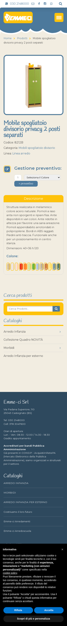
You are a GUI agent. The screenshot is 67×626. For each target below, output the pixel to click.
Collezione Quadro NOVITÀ (23, 339)
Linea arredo (21, 153)
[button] (62, 549)
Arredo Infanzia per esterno (23, 356)
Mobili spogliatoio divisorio (37, 148)
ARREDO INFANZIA (16, 483)
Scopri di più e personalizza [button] (33, 618)
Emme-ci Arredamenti (17, 521)
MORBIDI (10, 492)
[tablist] (33, 198)
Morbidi (9, 347)
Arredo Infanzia (15, 331)
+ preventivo (26, 184)
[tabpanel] (33, 238)
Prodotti (22, 38)
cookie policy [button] (10, 573)
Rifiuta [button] (18, 610)
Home (8, 38)
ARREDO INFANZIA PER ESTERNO (25, 502)
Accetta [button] (48, 610)
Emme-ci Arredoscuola (17, 530)
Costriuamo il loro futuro (18, 511)
